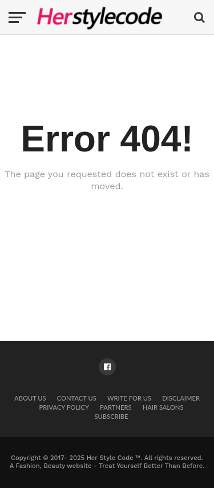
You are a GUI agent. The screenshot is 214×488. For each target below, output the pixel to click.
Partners (115, 407)
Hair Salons (163, 407)
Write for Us (129, 398)
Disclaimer (181, 398)
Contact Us (76, 398)
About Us (30, 398)
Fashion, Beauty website (54, 466)
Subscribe (111, 416)
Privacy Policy (64, 407)
